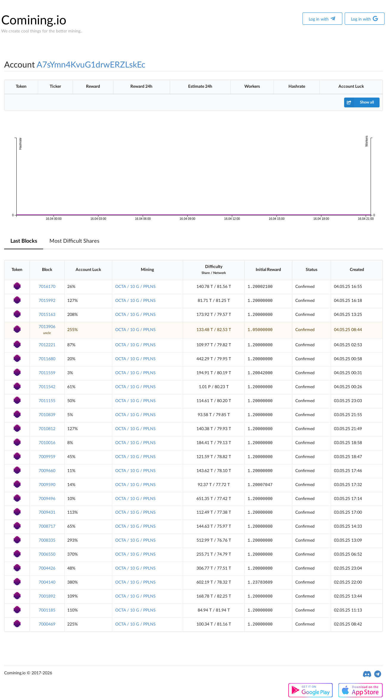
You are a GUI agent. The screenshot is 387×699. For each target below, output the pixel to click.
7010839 (47, 415)
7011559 (47, 373)
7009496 (47, 499)
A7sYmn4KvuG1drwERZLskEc (91, 65)
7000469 (47, 624)
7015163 (47, 315)
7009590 (47, 485)
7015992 (47, 301)
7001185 (47, 610)
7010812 (47, 429)
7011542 (47, 387)
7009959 (47, 457)
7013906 (47, 327)
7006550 (47, 554)
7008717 (47, 526)
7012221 (47, 345)
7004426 (47, 568)
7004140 (47, 582)
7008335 (47, 540)
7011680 (47, 359)
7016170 (47, 287)
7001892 (47, 596)
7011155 (47, 401)
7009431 (47, 512)
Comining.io (33, 20)
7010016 (47, 443)
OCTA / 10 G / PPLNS (135, 287)
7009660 (47, 471)
